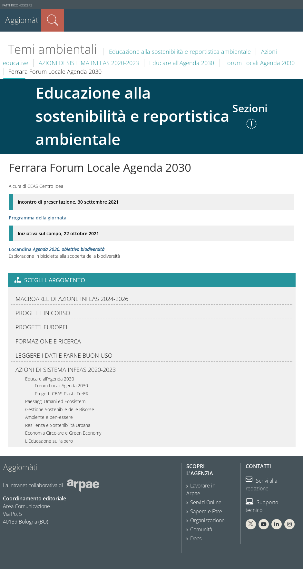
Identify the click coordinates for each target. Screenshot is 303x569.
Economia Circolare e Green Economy (63, 433)
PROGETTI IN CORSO (42, 313)
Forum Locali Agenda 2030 (259, 63)
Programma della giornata (37, 218)
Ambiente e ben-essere (49, 417)
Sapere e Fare (206, 511)
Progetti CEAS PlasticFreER (61, 394)
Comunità (201, 529)
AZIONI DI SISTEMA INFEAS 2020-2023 (89, 63)
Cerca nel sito (52, 20)
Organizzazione (207, 520)
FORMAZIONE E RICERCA (48, 341)
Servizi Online (205, 502)
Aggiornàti (22, 20)
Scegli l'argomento (54, 280)
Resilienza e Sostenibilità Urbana (57, 425)
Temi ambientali (52, 49)
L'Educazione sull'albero (49, 441)
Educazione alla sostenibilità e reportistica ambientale (180, 51)
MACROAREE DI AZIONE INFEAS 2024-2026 (71, 299)
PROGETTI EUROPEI (41, 327)
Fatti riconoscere (17, 5)
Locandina (56, 249)
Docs (195, 538)
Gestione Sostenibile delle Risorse (59, 409)
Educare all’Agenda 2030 (181, 63)
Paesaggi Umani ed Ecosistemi (55, 401)
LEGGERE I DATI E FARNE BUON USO (63, 355)
